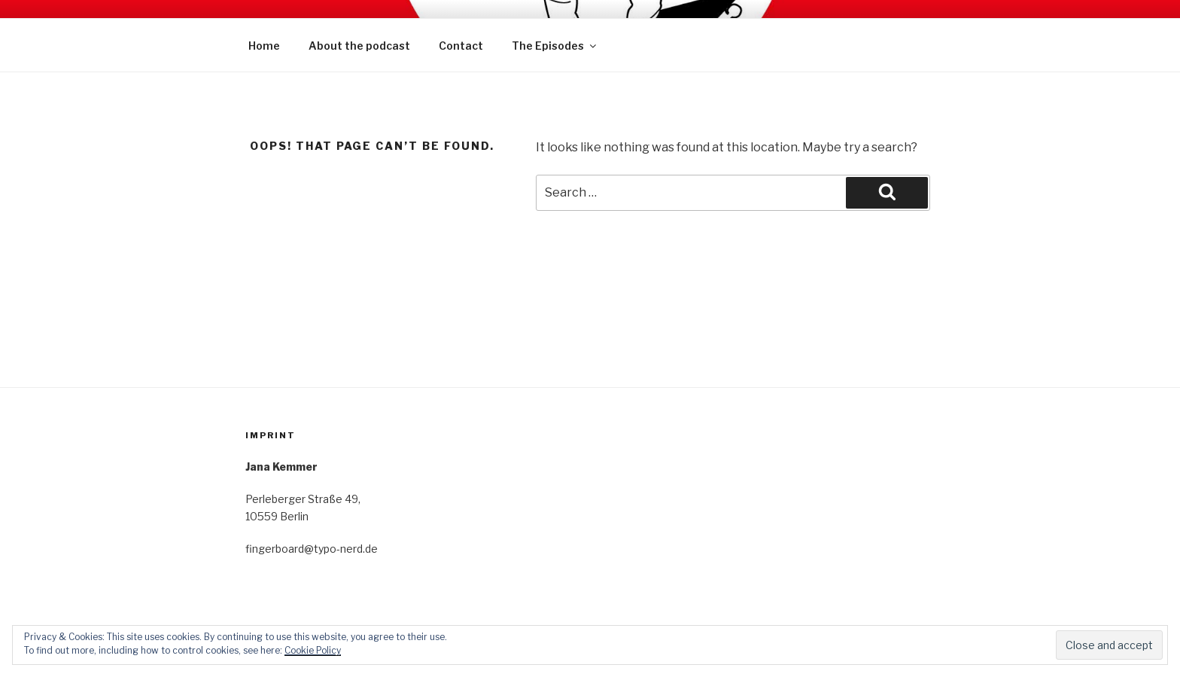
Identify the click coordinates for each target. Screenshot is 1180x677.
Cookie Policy (312, 650)
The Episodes (555, 45)
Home (264, 45)
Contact (461, 45)
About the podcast (359, 45)
